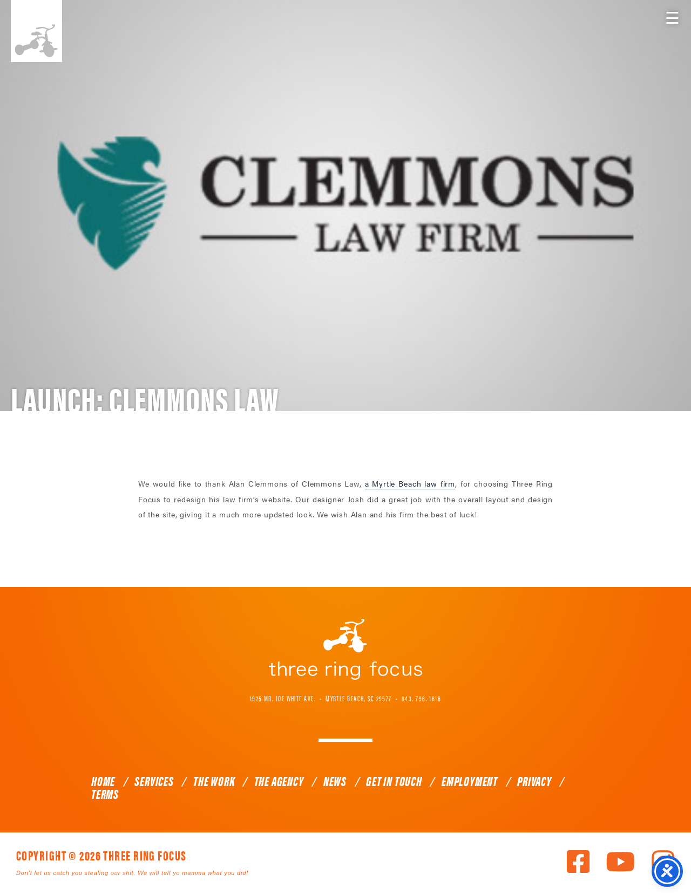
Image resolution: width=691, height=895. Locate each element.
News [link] (335, 780)
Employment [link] (470, 780)
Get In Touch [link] (394, 780)
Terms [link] (105, 793)
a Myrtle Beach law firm (410, 483)
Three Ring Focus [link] (36, 31)
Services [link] (153, 780)
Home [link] (103, 780)
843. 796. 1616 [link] (421, 698)
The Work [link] (213, 780)
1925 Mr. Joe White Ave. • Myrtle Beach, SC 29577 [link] (321, 698)
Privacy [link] (534, 780)
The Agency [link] (279, 780)
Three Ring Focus (345, 649)
